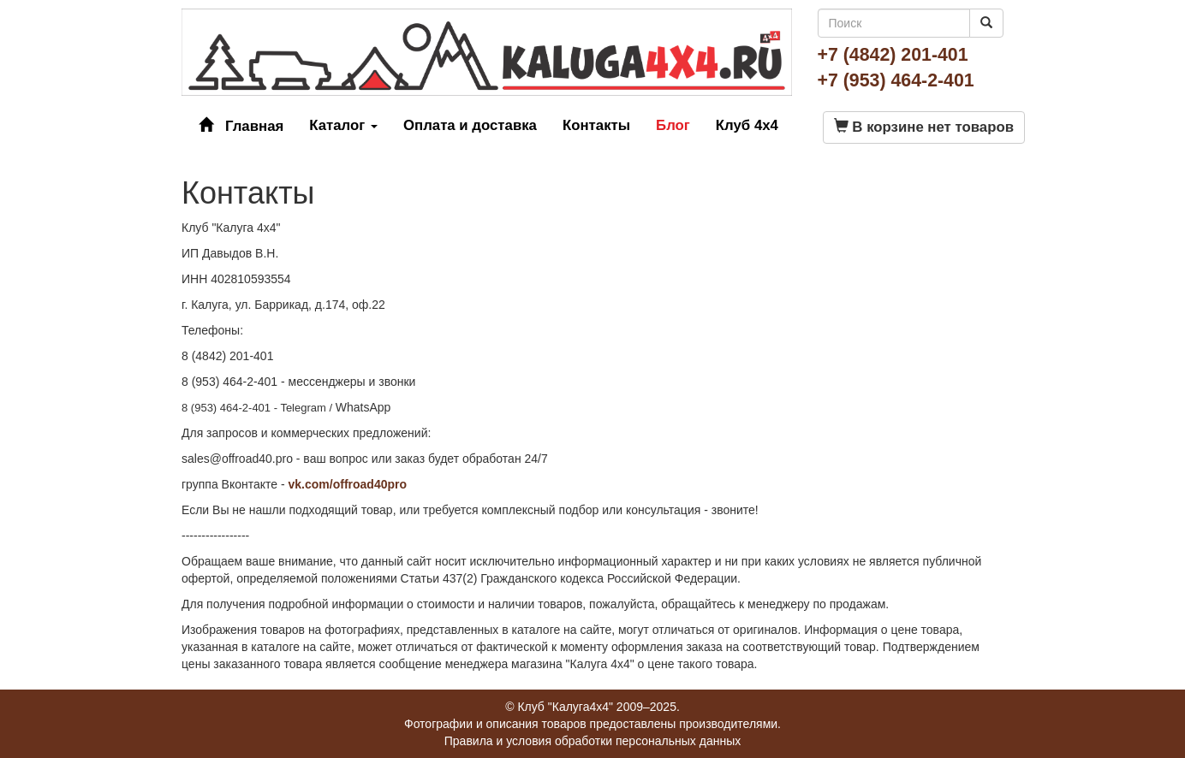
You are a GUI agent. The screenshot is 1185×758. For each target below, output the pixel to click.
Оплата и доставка (470, 125)
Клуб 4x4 (747, 125)
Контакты (596, 125)
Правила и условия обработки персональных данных (592, 741)
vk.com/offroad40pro (348, 484)
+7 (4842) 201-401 (893, 54)
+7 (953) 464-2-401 (896, 80)
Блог (673, 125)
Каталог (343, 125)
